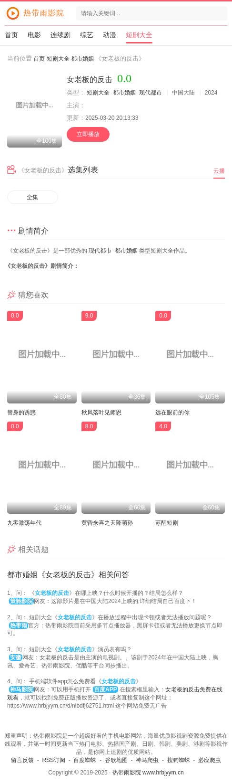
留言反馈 (22, 760)
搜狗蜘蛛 (178, 760)
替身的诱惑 (21, 412)
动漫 (109, 35)
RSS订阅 (53, 760)
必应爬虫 (209, 760)
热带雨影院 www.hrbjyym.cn (148, 772)
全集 (32, 197)
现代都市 (150, 92)
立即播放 (88, 134)
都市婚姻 (82, 58)
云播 (219, 171)
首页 (11, 35)
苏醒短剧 (166, 522)
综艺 (86, 35)
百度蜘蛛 (84, 760)
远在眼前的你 (172, 412)
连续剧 (60, 35)
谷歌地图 (116, 760)
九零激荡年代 (24, 522)
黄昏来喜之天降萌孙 (107, 522)
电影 (34, 35)
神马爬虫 (147, 760)
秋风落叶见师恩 (101, 412)
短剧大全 (139, 35)
